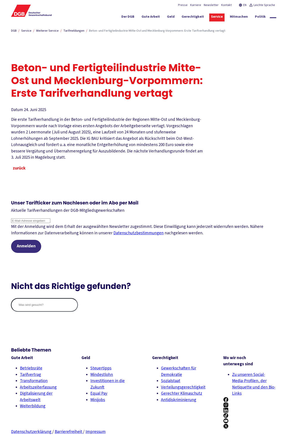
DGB (14, 31)
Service (26, 31)
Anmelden (26, 246)
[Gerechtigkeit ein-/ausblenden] (192, 17)
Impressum (95, 432)
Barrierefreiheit (69, 432)
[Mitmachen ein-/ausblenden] (238, 17)
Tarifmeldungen (73, 31)
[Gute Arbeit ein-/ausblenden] (150, 17)
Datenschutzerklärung (31, 432)
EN (242, 5)
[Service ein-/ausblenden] (216, 17)
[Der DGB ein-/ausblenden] (128, 17)
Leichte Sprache (262, 5)
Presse (183, 5)
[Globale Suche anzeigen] (273, 17)
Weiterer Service (47, 31)
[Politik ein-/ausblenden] (260, 17)
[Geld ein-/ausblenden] (170, 17)
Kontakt (226, 5)
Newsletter (211, 5)
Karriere (195, 5)
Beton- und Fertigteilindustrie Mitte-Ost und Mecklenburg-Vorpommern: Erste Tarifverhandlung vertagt (157, 31)
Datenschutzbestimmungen (138, 233)
